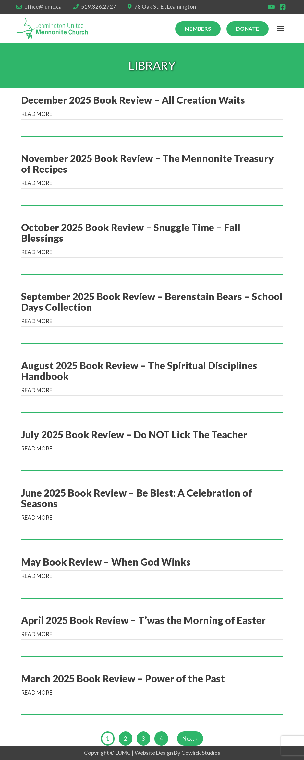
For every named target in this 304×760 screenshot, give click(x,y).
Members (198, 28)
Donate (247, 28)
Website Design (154, 752)
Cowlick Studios (200, 752)
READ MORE (36, 114)
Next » (190, 738)
